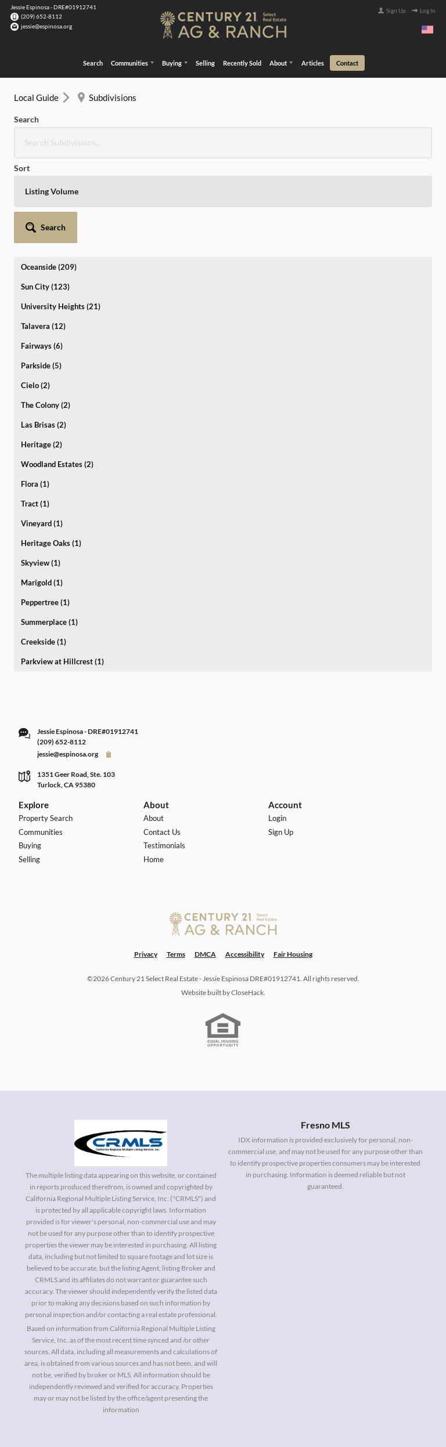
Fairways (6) (42, 258)
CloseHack (247, 906)
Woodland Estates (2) (57, 377)
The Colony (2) (45, 318)
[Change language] (427, 29)
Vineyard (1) (42, 436)
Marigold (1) (42, 495)
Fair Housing (293, 867)
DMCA (205, 867)
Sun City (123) (45, 199)
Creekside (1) (43, 554)
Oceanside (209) (49, 180)
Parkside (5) (41, 278)
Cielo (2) (35, 298)
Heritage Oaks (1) (51, 456)
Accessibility (244, 867)
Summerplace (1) (49, 535)
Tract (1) (35, 416)
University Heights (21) (60, 219)
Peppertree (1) (45, 515)
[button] (400, 127)
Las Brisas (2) (43, 337)
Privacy (145, 867)
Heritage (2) (41, 357)
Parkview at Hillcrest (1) (62, 574)
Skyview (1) (40, 475)
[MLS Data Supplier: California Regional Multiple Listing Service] (121, 1056)
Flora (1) (35, 396)
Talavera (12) (43, 239)
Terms (176, 867)
